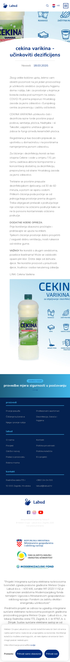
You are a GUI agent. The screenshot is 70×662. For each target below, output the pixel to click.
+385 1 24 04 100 (44, 480)
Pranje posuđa (13, 411)
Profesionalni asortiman (48, 411)
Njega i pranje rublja (16, 422)
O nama (10, 440)
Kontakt (40, 440)
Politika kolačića (44, 451)
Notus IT (45, 519)
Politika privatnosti (45, 445)
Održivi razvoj (13, 451)
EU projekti (41, 457)
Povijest (10, 445)
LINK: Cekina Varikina (22, 274)
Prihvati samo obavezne (29, 654)
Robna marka (13, 462)
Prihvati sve (52, 654)
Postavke (8, 654)
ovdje (32, 645)
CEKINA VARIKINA (21, 114)
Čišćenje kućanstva (15, 416)
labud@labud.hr (44, 485)
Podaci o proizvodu (15, 457)
